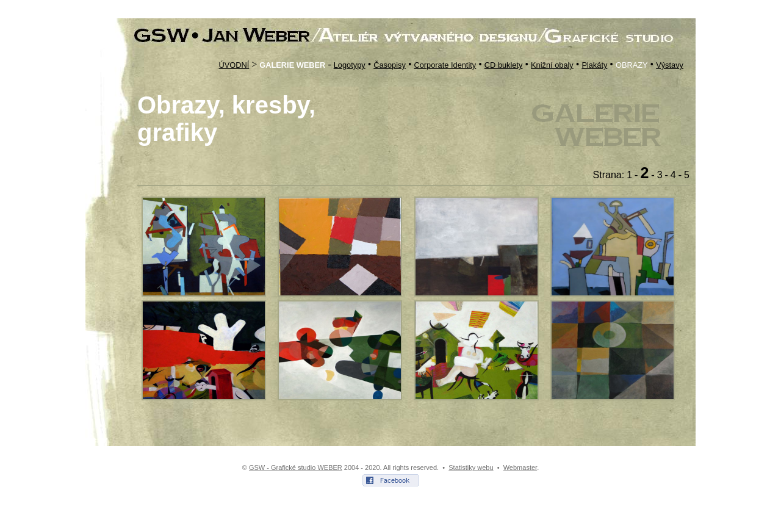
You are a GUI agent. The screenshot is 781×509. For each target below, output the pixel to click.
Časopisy (389, 65)
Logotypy (349, 65)
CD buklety (503, 65)
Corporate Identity (445, 65)
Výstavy (669, 65)
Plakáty (594, 65)
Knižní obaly (552, 65)
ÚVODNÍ (233, 65)
